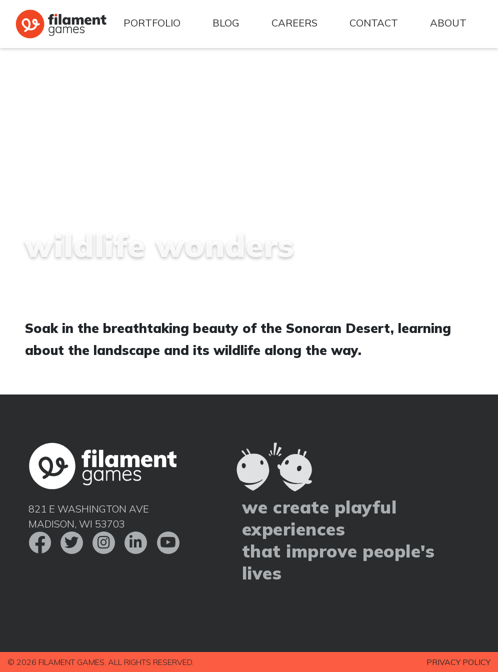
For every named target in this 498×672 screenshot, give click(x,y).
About (448, 22)
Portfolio (152, 22)
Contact (374, 22)
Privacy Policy (458, 662)
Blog (226, 22)
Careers (295, 22)
